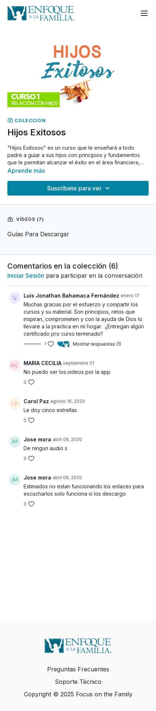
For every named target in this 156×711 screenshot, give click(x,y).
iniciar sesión (25, 275)
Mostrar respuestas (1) (97, 344)
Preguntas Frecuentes (78, 669)
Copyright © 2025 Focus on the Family (78, 694)
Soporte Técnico (78, 681)
